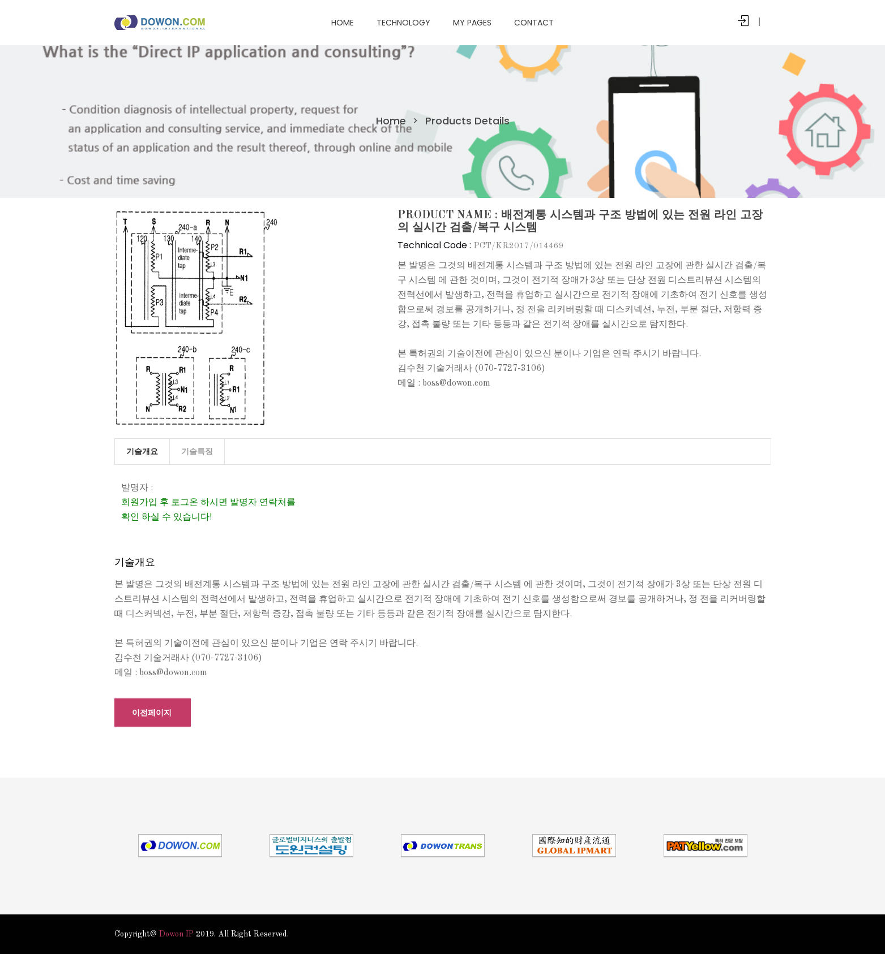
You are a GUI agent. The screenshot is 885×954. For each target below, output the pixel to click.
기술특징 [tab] (197, 451)
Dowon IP (176, 934)
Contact (534, 22)
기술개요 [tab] (142, 451)
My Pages (472, 22)
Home (342, 22)
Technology (403, 22)
